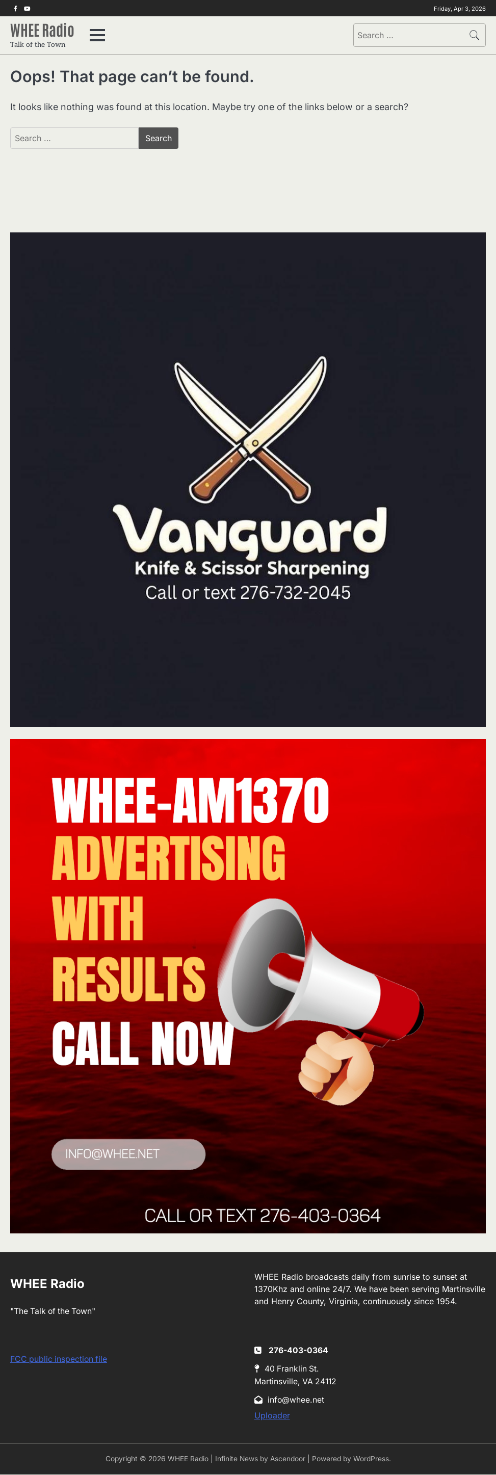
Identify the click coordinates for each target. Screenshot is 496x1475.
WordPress (371, 1460)
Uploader (272, 1416)
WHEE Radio (44, 29)
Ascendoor (287, 1460)
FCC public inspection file (58, 1359)
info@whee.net (289, 1401)
